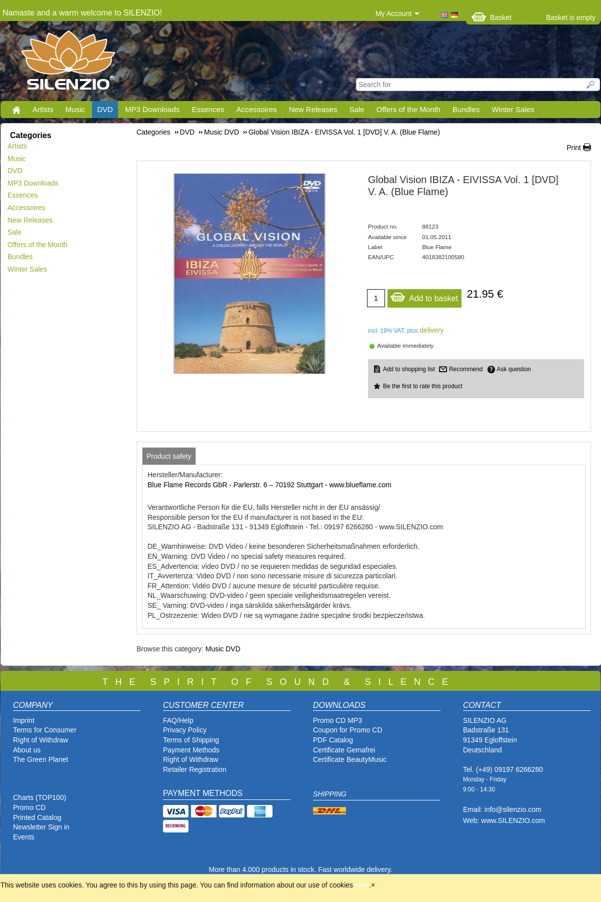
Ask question (514, 369)
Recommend (465, 369)
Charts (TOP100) (39, 797)
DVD (105, 109)
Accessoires (256, 109)
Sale (357, 109)
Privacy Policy (184, 730)
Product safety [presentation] (169, 456)
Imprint (23, 720)
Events (23, 837)
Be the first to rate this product (422, 386)
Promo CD (29, 807)
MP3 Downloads (152, 109)
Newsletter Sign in (41, 827)
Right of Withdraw (40, 740)
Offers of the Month (408, 109)
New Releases (313, 109)
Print (573, 148)
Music (75, 109)
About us (26, 750)
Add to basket (424, 296)
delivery (432, 330)
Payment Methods (191, 750)
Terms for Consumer (44, 730)
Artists (43, 109)
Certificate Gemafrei (344, 750)
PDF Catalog (333, 740)
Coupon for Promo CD (347, 730)
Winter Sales (513, 109)
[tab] (169, 456)
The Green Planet (40, 759)
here (362, 885)
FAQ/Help (178, 720)
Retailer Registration (194, 769)
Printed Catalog (37, 817)
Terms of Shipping (191, 740)
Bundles (466, 109)
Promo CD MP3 (337, 720)
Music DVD (223, 649)
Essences (208, 109)
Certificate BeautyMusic (349, 759)
